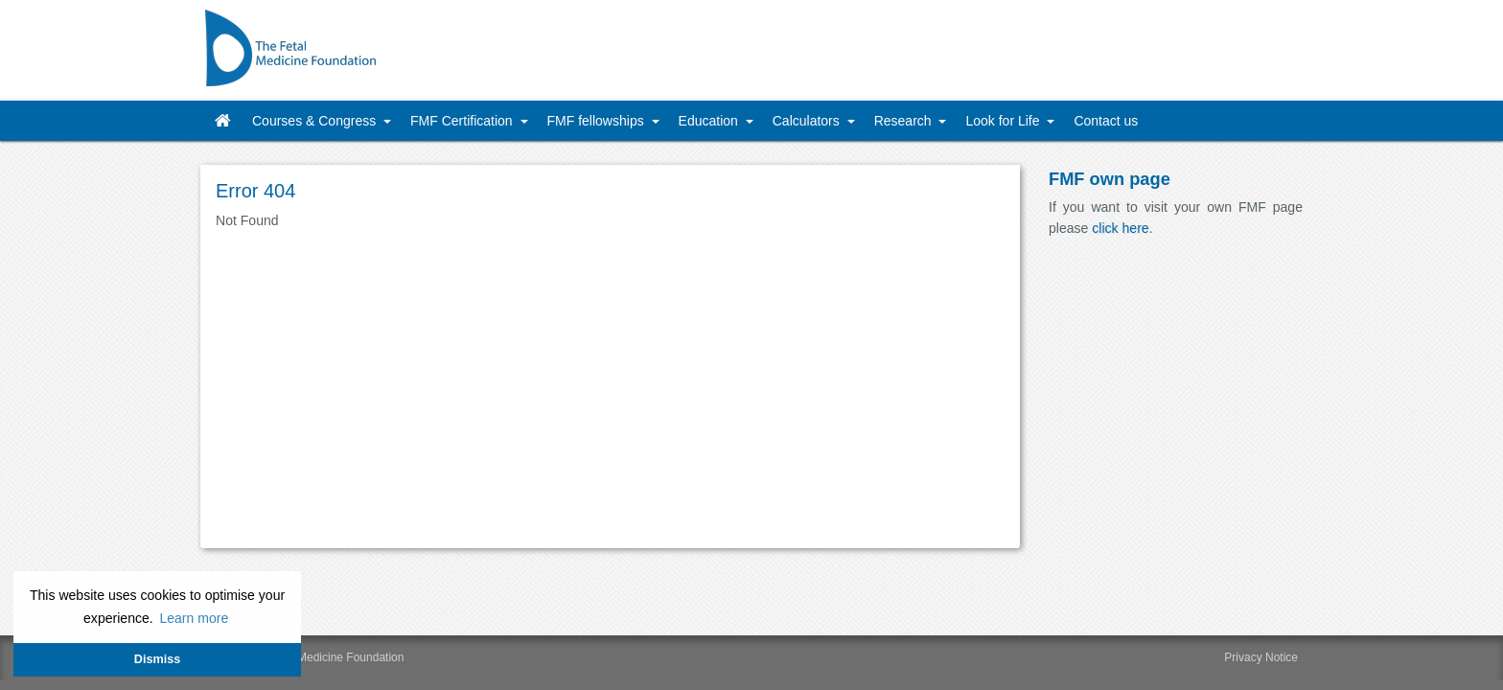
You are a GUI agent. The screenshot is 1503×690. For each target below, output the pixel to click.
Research (905, 120)
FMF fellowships (597, 120)
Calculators (808, 120)
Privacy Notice (1261, 657)
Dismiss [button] (157, 659)
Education (710, 120)
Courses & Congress (316, 120)
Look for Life (1004, 120)
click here (1120, 228)
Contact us (1106, 120)
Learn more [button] (193, 618)
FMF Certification (463, 120)
